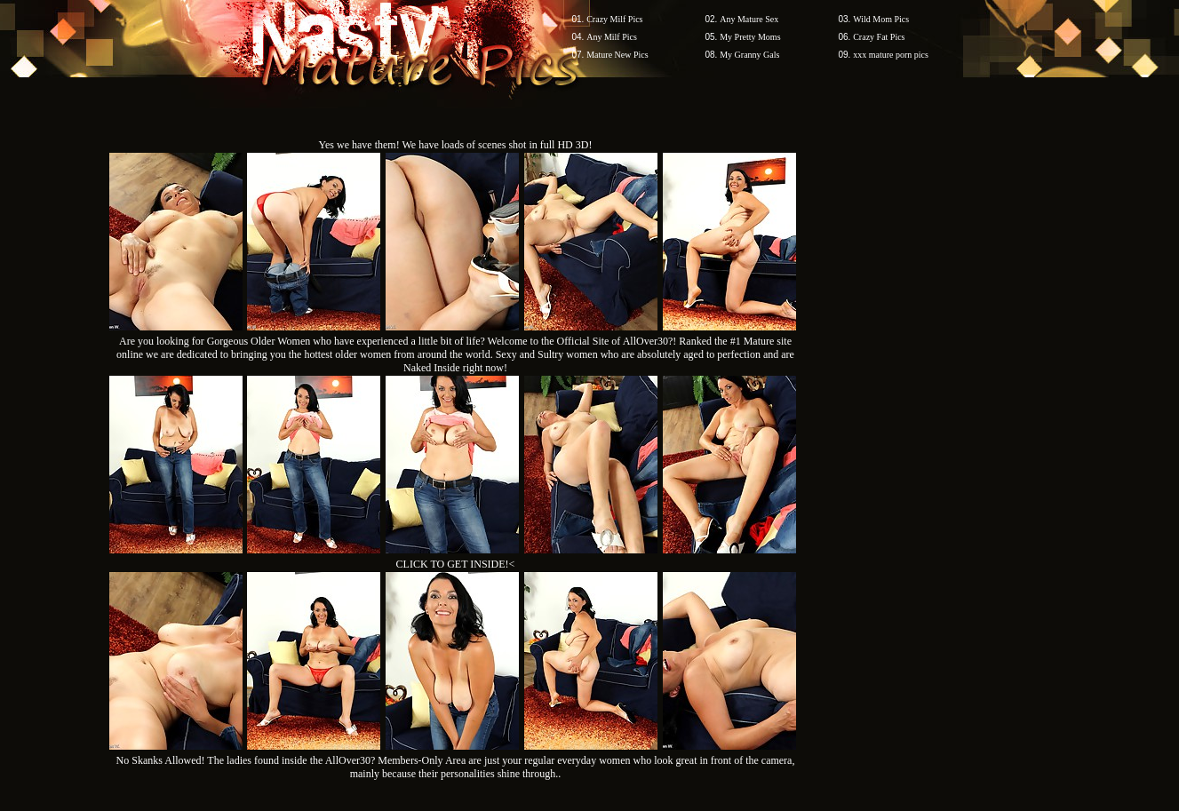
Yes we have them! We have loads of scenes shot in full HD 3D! (456, 145)
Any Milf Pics (611, 37)
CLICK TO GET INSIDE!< (455, 564)
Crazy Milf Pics (614, 19)
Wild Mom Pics (881, 19)
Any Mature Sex (749, 19)
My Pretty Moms (750, 37)
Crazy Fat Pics (878, 37)
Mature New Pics (617, 55)
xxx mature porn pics (890, 55)
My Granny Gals (749, 55)
